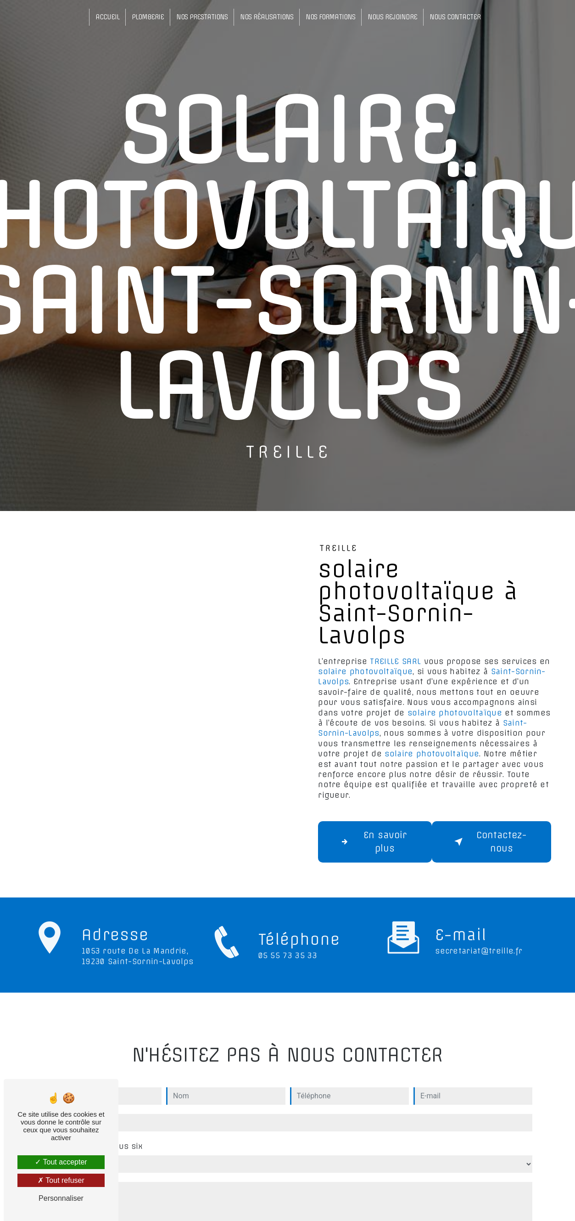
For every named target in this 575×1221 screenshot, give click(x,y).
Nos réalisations (266, 17)
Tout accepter (61, 1162)
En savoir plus (372, 841)
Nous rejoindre (392, 17)
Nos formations (330, 17)
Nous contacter (455, 17)
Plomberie (148, 17)
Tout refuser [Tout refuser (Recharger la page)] (61, 1180)
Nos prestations (202, 17)
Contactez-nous (489, 841)
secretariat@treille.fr (478, 941)
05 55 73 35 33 (287, 965)
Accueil (107, 17)
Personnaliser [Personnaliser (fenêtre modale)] (61, 1198)
